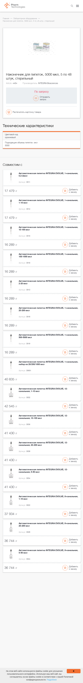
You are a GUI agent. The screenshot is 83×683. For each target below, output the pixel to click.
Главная (6, 18)
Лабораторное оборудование (25, 18)
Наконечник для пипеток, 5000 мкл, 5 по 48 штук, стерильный (28, 21)
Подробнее (52, 680)
